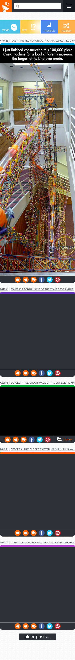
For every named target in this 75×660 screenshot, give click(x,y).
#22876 (4, 382)
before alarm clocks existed (30, 449)
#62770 (4, 542)
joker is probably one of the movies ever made (42, 289)
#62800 (4, 449)
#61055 (4, 289)
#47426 (4, 40)
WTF (29, 28)
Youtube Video (37, 411)
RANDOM (66, 27)
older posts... (37, 636)
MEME (9, 28)
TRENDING (49, 27)
